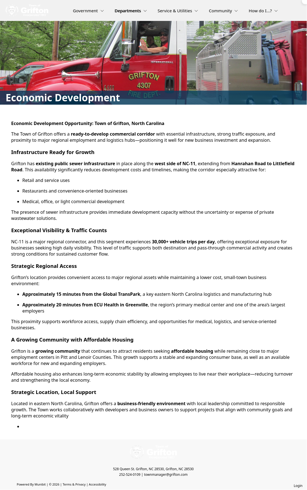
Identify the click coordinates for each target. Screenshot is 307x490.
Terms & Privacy (74, 484)
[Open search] (292, 12)
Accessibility (97, 484)
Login (298, 485)
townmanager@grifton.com (166, 474)
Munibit (40, 484)
